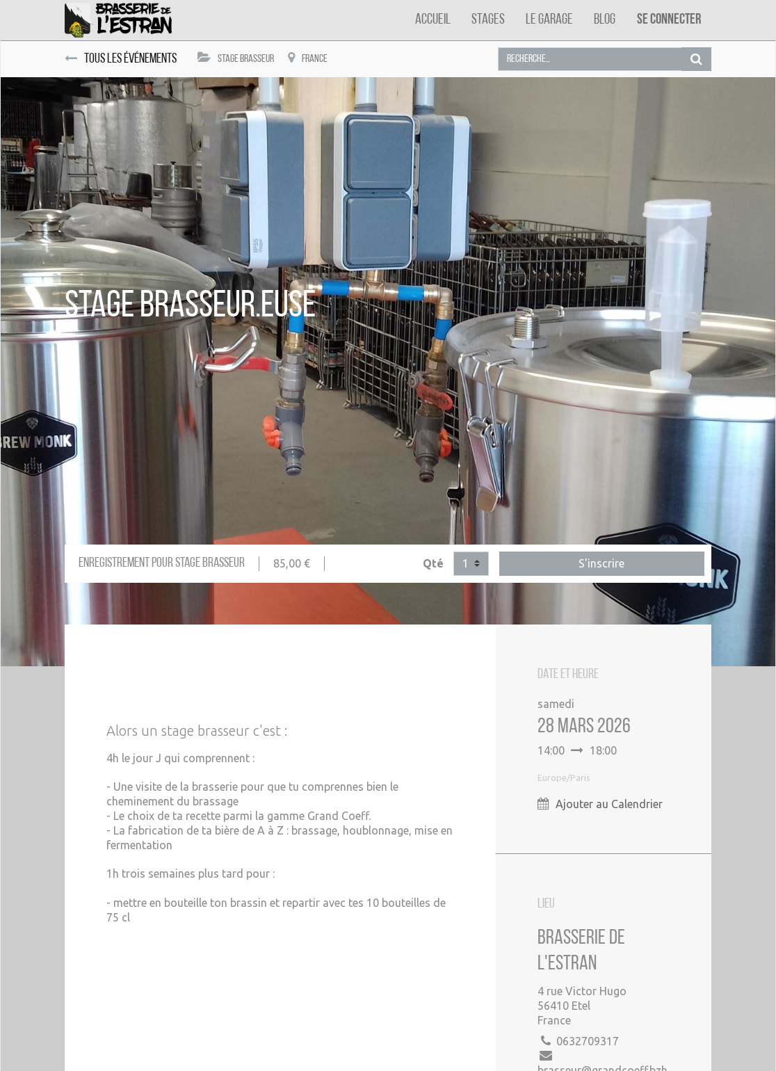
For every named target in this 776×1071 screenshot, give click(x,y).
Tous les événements (121, 59)
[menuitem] (433, 20)
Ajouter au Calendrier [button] (609, 804)
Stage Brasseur (235, 58)
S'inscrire (601, 563)
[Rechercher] (696, 59)
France (308, 58)
